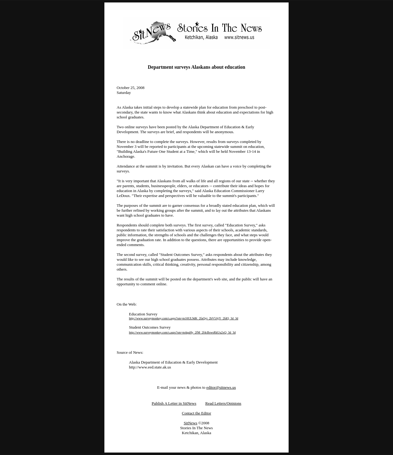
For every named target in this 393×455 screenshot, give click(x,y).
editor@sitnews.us (221, 387)
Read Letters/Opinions (223, 403)
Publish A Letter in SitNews (174, 403)
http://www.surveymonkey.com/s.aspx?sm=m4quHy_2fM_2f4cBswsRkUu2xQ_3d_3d (182, 332)
